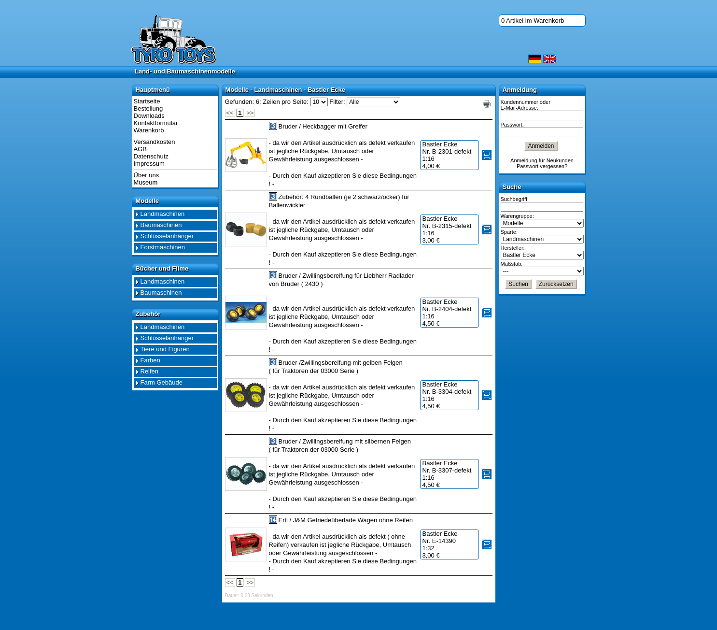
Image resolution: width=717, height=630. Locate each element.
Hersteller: (513, 248)
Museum (146, 182)
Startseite (147, 101)
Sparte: (509, 232)
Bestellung (148, 108)
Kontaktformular (156, 123)
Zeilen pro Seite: (286, 101)
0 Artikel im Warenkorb (532, 20)
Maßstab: (512, 264)
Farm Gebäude (162, 382)
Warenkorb (149, 130)
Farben (150, 360)
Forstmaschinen (163, 247)
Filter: (337, 101)
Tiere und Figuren (165, 349)
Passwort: (512, 125)
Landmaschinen (163, 213)
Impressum (149, 163)
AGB (140, 149)
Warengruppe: (517, 216)
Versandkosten (154, 141)
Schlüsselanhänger (167, 236)
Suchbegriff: (515, 199)
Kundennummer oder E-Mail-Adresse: (525, 105)
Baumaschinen (161, 225)
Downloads (149, 115)
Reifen (150, 371)
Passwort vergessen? (542, 166)
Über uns (146, 175)
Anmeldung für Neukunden (542, 160)
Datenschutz (151, 156)
